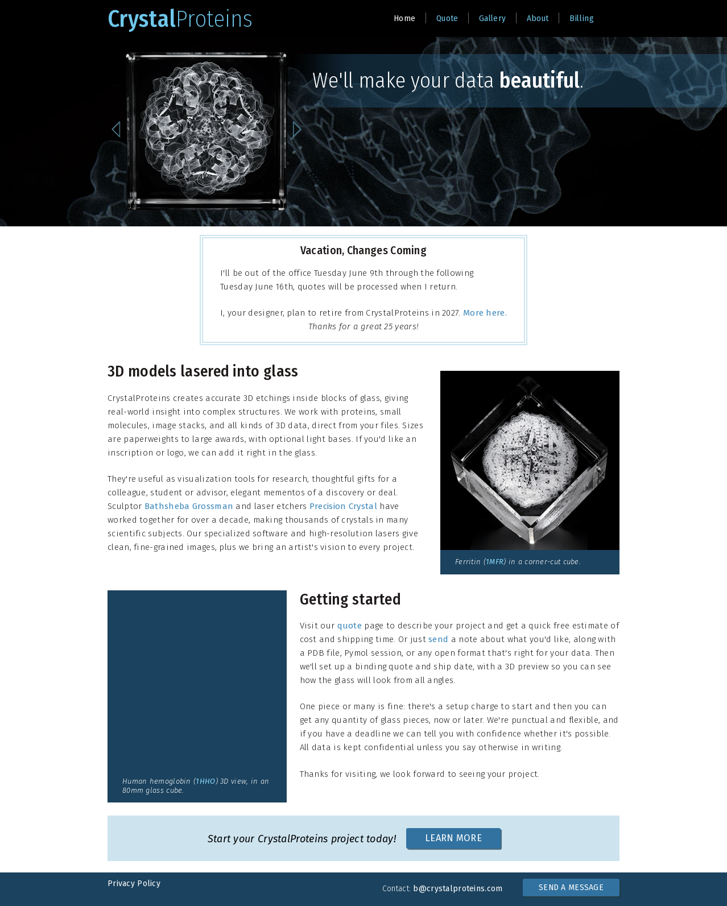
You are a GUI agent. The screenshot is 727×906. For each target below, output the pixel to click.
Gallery (492, 18)
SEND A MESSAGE (571, 887)
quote (349, 625)
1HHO (205, 781)
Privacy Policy (134, 883)
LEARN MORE (453, 838)
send (438, 639)
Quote (447, 18)
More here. (485, 313)
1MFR (494, 561)
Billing (581, 18)
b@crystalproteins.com (457, 888)
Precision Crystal (343, 506)
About (538, 18)
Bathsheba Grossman (188, 506)
